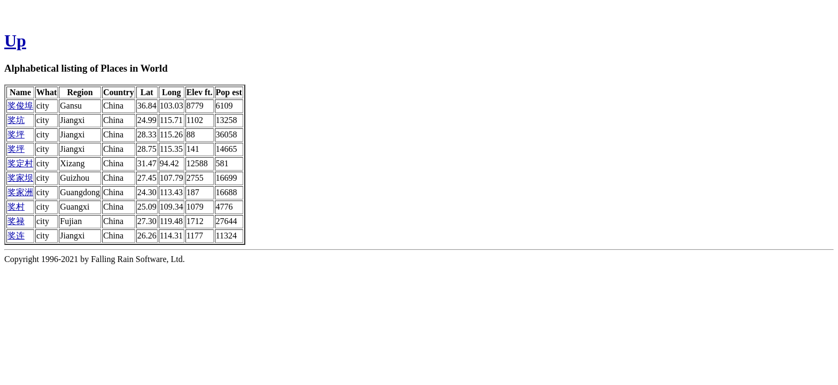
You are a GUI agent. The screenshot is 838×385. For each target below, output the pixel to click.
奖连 (16, 235)
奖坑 (16, 120)
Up (15, 40)
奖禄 (16, 221)
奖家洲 (20, 192)
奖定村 (20, 163)
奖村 (16, 206)
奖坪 (16, 134)
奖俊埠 (20, 105)
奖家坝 (20, 177)
